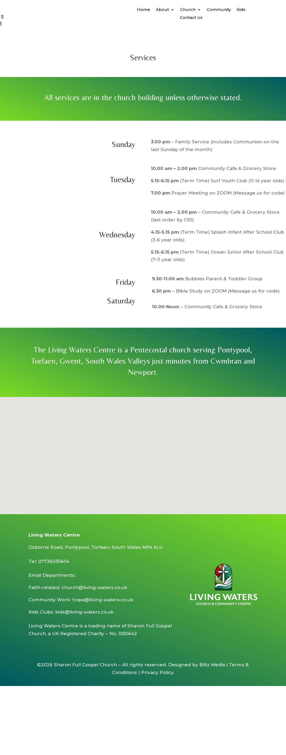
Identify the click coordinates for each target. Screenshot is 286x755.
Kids (241, 10)
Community (219, 10)
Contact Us (191, 18)
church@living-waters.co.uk (94, 587)
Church (188, 10)
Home (143, 10)
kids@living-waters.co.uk (84, 612)
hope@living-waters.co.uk (102, 599)
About (162, 10)
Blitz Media (212, 664)
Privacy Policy (157, 672)
